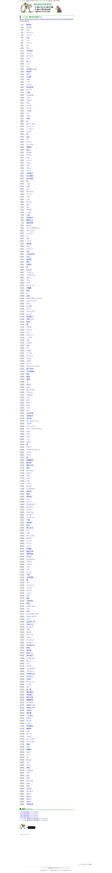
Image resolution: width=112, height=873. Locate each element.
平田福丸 (29, 601)
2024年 (71, 19)
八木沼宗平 (30, 254)
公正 (28, 257)
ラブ (28, 283)
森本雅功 (29, 692)
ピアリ (28, 502)
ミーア (28, 194)
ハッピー (29, 233)
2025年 (22, 21)
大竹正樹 (29, 413)
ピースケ (29, 56)
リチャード (30, 285)
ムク (28, 340)
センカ (28, 330)
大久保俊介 (30, 371)
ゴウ (28, 476)
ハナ (28, 197)
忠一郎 (28, 689)
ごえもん (29, 770)
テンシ (28, 590)
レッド (28, 314)
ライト (28, 455)
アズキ (28, 327)
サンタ (28, 666)
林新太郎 (29, 223)
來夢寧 (28, 147)
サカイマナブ (31, 616)
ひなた (28, 718)
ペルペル (29, 512)
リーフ (28, 53)
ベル (28, 437)
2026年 (27, 21)
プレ (28, 569)
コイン (28, 765)
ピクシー (29, 335)
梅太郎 (28, 463)
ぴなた (28, 799)
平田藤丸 (29, 726)
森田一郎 (29, 465)
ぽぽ (28, 296)
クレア (28, 447)
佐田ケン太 (30, 705)
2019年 (46, 19)
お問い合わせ (56, 867)
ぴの (28, 786)
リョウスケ (30, 489)
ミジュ (28, 593)
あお (28, 137)
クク (28, 530)
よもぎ (28, 27)
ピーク (28, 452)
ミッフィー (30, 640)
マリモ (28, 155)
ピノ (28, 45)
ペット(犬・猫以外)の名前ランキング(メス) (34, 820)
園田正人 (29, 220)
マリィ (28, 142)
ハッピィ (29, 272)
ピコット (29, 249)
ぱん (28, 775)
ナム (28, 431)
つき (28, 629)
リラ (28, 408)
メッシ (28, 543)
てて (28, 773)
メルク (28, 131)
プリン (28, 163)
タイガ (28, 632)
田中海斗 (29, 656)
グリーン (29, 392)
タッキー (29, 791)
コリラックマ (31, 301)
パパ (28, 397)
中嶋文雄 (29, 804)
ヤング (28, 486)
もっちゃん (30, 559)
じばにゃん (30, 606)
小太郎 (28, 77)
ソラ (28, 40)
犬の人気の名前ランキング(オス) (29, 812)
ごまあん (29, 715)
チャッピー (30, 231)
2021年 (56, 19)
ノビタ (28, 564)
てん (28, 609)
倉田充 (28, 491)
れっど (28, 760)
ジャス (28, 588)
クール (28, 562)
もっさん (29, 470)
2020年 (51, 19)
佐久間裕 (29, 178)
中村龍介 (29, 173)
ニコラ (28, 684)
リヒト (28, 168)
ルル (28, 158)
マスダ (28, 210)
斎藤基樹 (29, 460)
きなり (28, 384)
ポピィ (28, 277)
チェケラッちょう (33, 450)
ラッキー (29, 642)
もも (28, 387)
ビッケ (28, 202)
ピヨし (28, 358)
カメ (28, 499)
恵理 (28, 322)
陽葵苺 (28, 25)
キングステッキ (32, 614)
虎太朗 (28, 496)
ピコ (28, 204)
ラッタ (28, 105)
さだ (28, 778)
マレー (28, 116)
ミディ (28, 483)
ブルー (28, 361)
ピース (28, 160)
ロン (28, 410)
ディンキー (30, 536)
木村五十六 (30, 708)
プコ (28, 434)
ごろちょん (30, 658)
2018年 (42, 19)
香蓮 (28, 379)
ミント (28, 35)
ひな (28, 731)
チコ (28, 619)
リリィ (28, 171)
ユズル (28, 343)
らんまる (29, 95)
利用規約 (50, 867)
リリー (28, 546)
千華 (28, 575)
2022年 (61, 19)
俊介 (28, 598)
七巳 (28, 251)
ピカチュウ (30, 504)
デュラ (28, 721)
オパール (29, 191)
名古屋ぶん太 (31, 69)
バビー (28, 723)
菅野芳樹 (29, 554)
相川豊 (28, 713)
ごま (28, 184)
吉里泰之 (29, 317)
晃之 (28, 525)
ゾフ (28, 82)
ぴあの (28, 679)
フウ (28, 567)
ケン (28, 348)
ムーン (28, 364)
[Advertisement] (35, 848)
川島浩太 (29, 416)
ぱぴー (28, 796)
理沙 (28, 603)
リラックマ (30, 311)
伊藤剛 (28, 288)
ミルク (28, 212)
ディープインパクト (34, 429)
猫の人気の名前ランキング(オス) (29, 815)
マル (28, 103)
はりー (28, 794)
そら (28, 30)
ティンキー (30, 739)
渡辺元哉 (29, 551)
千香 (28, 520)
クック (28, 43)
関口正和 (29, 697)
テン (28, 48)
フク (28, 58)
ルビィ (28, 442)
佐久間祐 (29, 176)
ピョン (28, 510)
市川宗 (28, 418)
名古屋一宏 (30, 622)
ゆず (28, 611)
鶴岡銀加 (29, 700)
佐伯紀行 (29, 218)
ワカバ (28, 100)
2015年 (27, 19)
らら (28, 66)
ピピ (28, 304)
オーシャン (30, 682)
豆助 (28, 118)
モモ (28, 405)
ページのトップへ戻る (85, 864)
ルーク (28, 108)
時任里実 (29, 87)
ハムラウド (30, 669)
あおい (28, 150)
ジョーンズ (30, 426)
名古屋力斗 (30, 645)
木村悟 (28, 264)
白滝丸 (28, 710)
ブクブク (29, 671)
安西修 (28, 549)
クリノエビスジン (33, 228)
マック (28, 241)
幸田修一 (29, 523)
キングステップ (32, 421)
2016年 (32, 19)
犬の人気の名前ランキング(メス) (29, 813)
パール (28, 85)
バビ (28, 246)
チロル (28, 152)
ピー (28, 113)
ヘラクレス (30, 275)
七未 (28, 215)
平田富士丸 (30, 674)
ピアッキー (30, 742)
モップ (28, 90)
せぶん (28, 225)
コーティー (30, 585)
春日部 (28, 650)
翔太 (28, 468)
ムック (28, 541)
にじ (28, 755)
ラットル (29, 145)
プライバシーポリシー (65, 867)
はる (28, 345)
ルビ (28, 596)
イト (28, 663)
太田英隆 (29, 577)
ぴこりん (29, 781)
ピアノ (28, 478)
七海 (28, 92)
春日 (28, 262)
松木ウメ (29, 653)
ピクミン (29, 356)
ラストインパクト (33, 366)
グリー (28, 734)
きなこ (28, 74)
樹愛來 (28, 749)
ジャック (29, 126)
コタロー (29, 395)
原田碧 (28, 244)
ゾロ (28, 533)
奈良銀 (28, 259)
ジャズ (28, 736)
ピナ (28, 238)
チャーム (29, 635)
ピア (28, 400)
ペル (28, 481)
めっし (28, 61)
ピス (28, 687)
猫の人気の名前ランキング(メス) (29, 817)
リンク (28, 572)
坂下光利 (29, 369)
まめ (28, 38)
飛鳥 (28, 377)
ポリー (28, 403)
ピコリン (29, 507)
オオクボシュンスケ (34, 298)
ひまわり (29, 676)
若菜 (28, 291)
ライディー (30, 517)
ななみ (28, 788)
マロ (28, 165)
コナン (28, 473)
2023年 (66, 19)
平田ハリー (30, 319)
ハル (28, 98)
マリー (28, 309)
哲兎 (28, 648)
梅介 (28, 374)
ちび (28, 752)
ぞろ (28, 747)
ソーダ (28, 353)
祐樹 (28, 744)
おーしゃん (30, 124)
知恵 (28, 494)
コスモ (28, 423)
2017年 (37, 19)
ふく (28, 189)
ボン (28, 207)
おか (28, 783)
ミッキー (29, 129)
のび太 (28, 556)
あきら (28, 802)
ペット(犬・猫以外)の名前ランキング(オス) (34, 818)
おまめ (28, 270)
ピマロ (28, 538)
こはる (28, 111)
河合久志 (29, 624)
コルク (28, 350)
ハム (28, 199)
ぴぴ (28, 186)
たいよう (29, 627)
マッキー (29, 515)
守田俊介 (29, 51)
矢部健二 (29, 695)
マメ (28, 280)
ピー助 (28, 306)
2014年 (22, 19)
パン (28, 332)
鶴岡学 (28, 729)
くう (28, 64)
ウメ (28, 762)
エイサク (29, 702)
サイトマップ (44, 867)
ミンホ (28, 337)
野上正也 (29, 528)
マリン (28, 637)
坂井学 (28, 72)
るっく (28, 661)
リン (28, 439)
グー (28, 583)
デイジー (29, 32)
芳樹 (28, 768)
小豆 (28, 79)
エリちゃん (30, 390)
